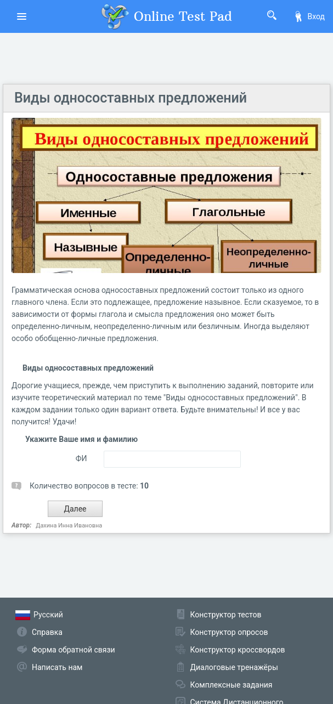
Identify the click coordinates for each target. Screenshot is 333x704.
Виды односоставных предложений (130, 98)
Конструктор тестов (226, 614)
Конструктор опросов (229, 632)
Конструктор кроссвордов (237, 649)
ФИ (81, 458)
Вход (309, 16)
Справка (47, 632)
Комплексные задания (231, 684)
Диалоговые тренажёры (234, 667)
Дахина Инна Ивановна (69, 525)
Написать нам (57, 667)
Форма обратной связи (73, 649)
